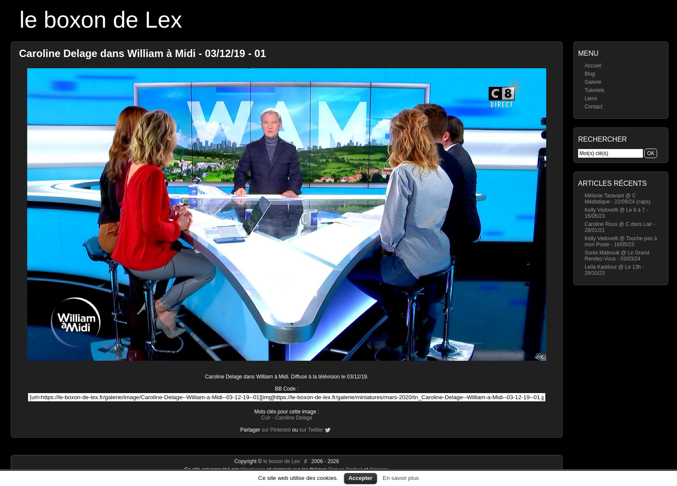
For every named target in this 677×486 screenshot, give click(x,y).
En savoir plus (401, 478)
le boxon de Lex (100, 19)
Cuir (266, 418)
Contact (593, 107)
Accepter (360, 478)
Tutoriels (594, 90)
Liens (591, 98)
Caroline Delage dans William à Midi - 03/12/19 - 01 (142, 53)
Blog (590, 74)
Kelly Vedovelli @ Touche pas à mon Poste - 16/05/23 (621, 241)
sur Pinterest (276, 430)
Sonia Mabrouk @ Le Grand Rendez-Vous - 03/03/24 (617, 256)
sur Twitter (311, 430)
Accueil (593, 66)
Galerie (593, 82)
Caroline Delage (293, 418)
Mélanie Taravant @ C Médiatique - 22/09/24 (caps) (618, 199)
